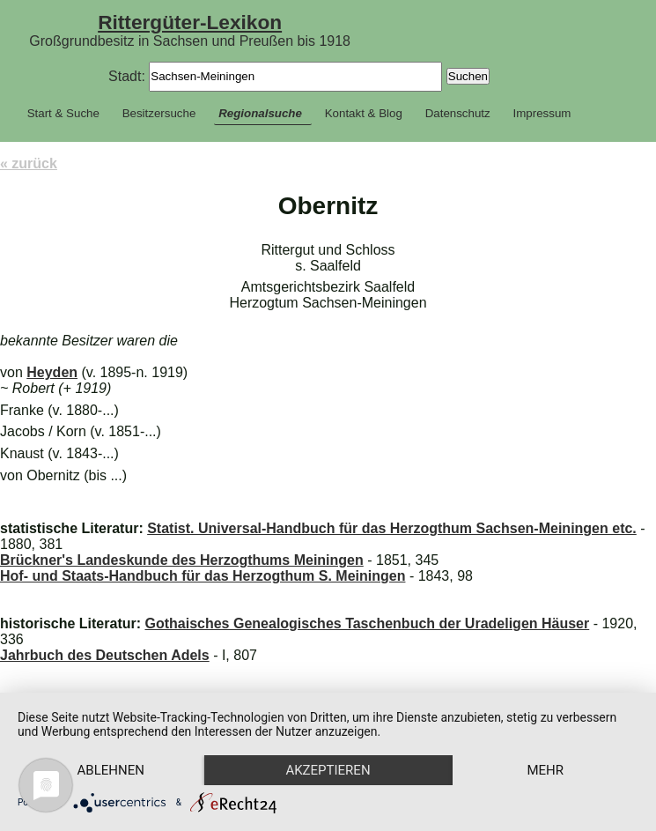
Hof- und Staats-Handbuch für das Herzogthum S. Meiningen (202, 575)
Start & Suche (63, 113)
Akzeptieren (327, 770)
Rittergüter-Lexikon (190, 22)
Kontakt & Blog (363, 113)
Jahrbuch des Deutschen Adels (105, 655)
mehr (545, 770)
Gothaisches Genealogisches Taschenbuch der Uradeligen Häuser (366, 623)
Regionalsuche (260, 113)
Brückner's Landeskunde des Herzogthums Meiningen (182, 560)
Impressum (542, 113)
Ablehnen (110, 770)
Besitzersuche (159, 113)
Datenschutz (457, 113)
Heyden (51, 372)
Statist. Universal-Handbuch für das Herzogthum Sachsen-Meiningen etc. (392, 528)
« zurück (28, 163)
